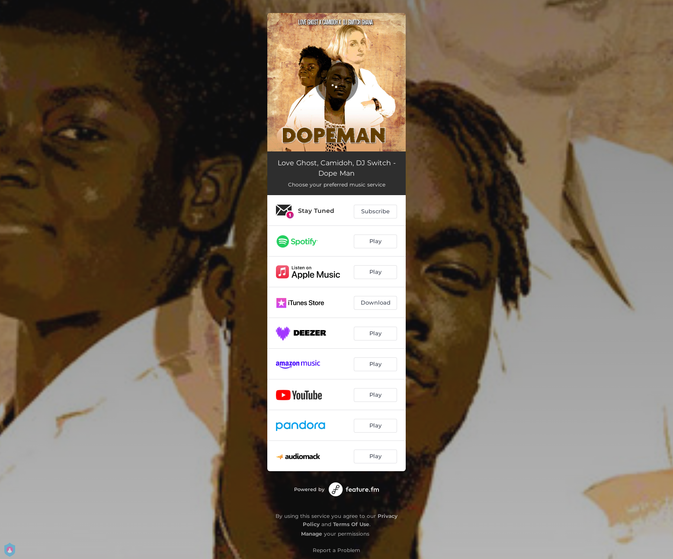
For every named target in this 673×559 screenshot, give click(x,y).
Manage (311, 533)
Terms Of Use (351, 524)
